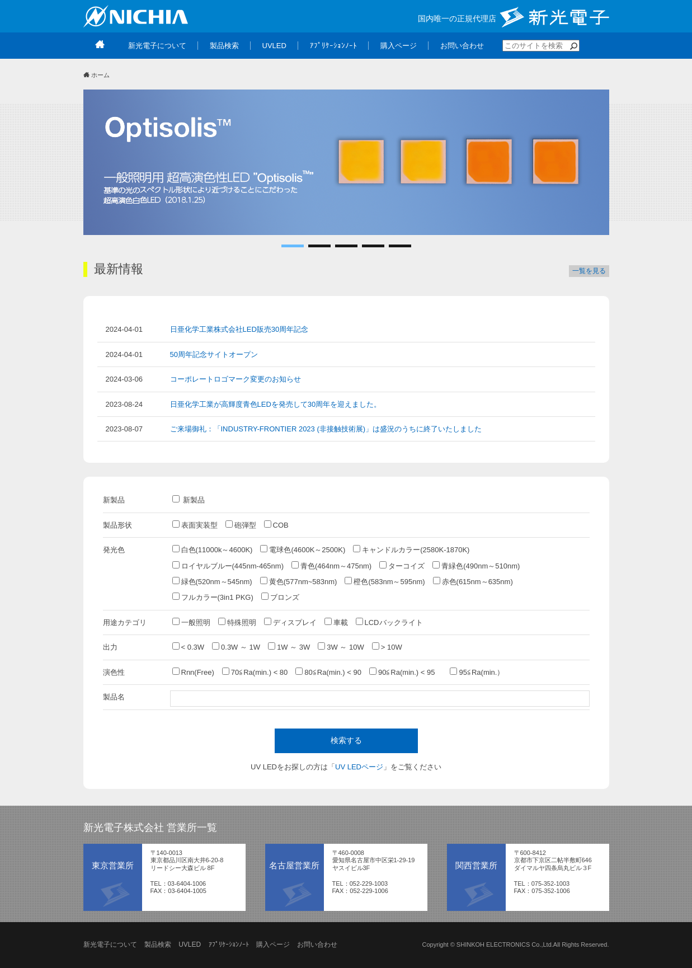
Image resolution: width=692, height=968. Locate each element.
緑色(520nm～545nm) (212, 581)
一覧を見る (589, 271)
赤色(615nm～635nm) (473, 581)
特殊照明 (237, 622)
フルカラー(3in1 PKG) (212, 597)
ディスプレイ (290, 622)
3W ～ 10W (341, 646)
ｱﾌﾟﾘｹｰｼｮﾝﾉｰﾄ (229, 944)
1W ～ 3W (289, 646)
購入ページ (273, 944)
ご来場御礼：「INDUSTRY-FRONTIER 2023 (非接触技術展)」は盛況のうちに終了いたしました (326, 429)
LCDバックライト (389, 622)
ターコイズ (402, 565)
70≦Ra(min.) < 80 (255, 672)
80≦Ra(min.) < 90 (328, 672)
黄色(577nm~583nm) (298, 581)
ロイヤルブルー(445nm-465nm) (228, 565)
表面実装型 (195, 524)
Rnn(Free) (193, 672)
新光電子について (110, 944)
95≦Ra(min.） (477, 672)
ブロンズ (280, 597)
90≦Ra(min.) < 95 (405, 672)
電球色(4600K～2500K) (302, 549)
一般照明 (191, 622)
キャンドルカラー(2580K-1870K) (411, 549)
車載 (336, 622)
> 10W (387, 646)
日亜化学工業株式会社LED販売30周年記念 (239, 329)
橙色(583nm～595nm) (385, 581)
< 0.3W (188, 646)
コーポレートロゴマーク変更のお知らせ (235, 379)
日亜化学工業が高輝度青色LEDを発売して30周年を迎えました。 (276, 404)
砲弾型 (240, 524)
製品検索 (157, 944)
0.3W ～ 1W (236, 646)
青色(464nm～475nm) (331, 565)
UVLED (189, 944)
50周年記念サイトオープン (214, 354)
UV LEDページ (359, 767)
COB (276, 524)
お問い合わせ (317, 944)
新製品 (188, 499)
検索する (346, 740)
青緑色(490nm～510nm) (476, 565)
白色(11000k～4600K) (212, 549)
